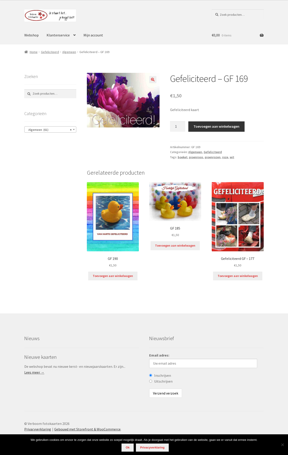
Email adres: (159, 355)
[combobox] (50, 129)
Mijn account (93, 35)
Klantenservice (58, 35)
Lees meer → (34, 372)
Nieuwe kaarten (40, 357)
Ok (128, 447)
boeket (182, 157)
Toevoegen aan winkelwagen (216, 126)
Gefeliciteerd (50, 52)
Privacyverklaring (37, 429)
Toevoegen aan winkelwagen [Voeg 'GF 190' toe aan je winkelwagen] (113, 276)
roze (225, 157)
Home (34, 52)
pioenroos (196, 157)
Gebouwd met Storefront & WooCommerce (87, 429)
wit (232, 157)
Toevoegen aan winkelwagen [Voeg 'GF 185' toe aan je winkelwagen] (175, 245)
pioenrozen (212, 157)
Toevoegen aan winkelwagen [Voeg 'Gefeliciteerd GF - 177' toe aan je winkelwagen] (238, 276)
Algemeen (69, 52)
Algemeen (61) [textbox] (49, 130)
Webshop (31, 35)
